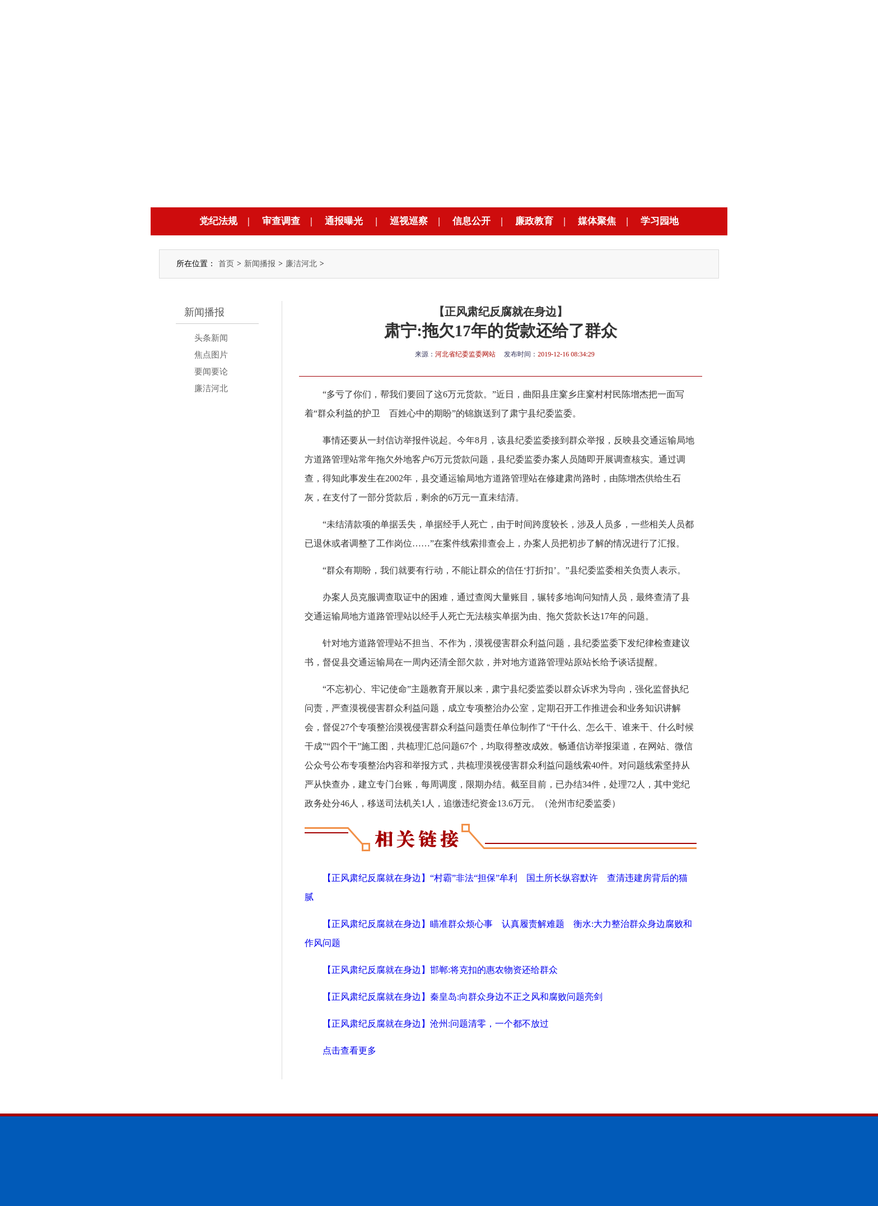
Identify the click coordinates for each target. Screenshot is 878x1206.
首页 (226, 263)
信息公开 (471, 221)
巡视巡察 (409, 221)
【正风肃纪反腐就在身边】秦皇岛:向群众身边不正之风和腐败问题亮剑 (463, 996)
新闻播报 (259, 263)
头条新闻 (211, 337)
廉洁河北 (301, 263)
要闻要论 (211, 371)
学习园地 (660, 221)
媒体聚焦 (597, 221)
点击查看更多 (349, 1050)
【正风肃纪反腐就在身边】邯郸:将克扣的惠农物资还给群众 (440, 970)
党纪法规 (218, 221)
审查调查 (281, 221)
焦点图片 (211, 354)
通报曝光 (344, 221)
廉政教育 (534, 221)
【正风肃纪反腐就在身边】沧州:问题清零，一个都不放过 (436, 1023)
